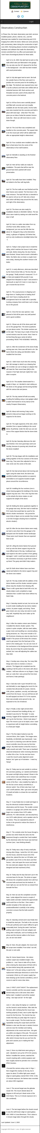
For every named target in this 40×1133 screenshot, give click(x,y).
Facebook (18, 16)
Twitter (22, 16)
